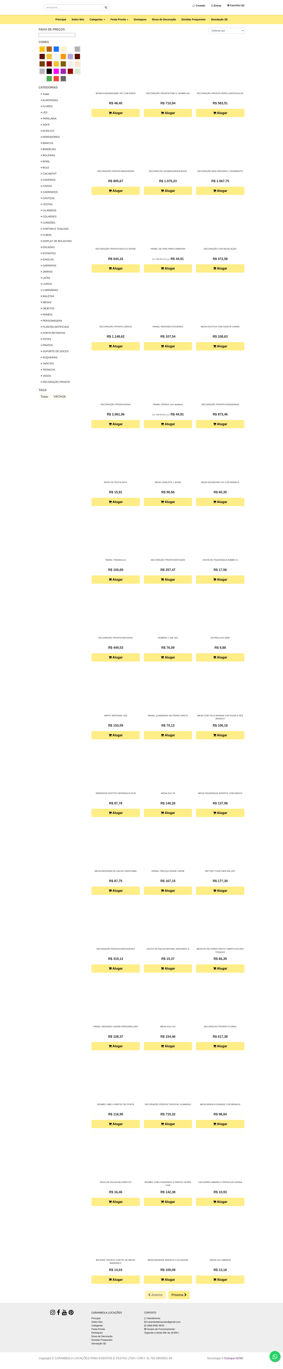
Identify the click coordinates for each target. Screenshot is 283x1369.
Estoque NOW (233, 1358)
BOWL (45, 161)
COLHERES (48, 216)
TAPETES (47, 363)
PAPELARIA (48, 118)
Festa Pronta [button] (120, 19)
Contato (199, 5)
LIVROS (46, 283)
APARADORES (50, 136)
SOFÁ (45, 124)
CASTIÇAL (48, 198)
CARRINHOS (49, 192)
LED (44, 112)
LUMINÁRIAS (49, 290)
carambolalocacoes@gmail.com (163, 1322)
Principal (60, 19)
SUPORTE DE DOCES (55, 351)
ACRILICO (47, 130)
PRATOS (47, 345)
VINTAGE (60, 396)
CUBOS (46, 234)
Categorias (97, 1325)
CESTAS (47, 204)
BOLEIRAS (48, 155)
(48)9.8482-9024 (155, 1325)
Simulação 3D (219, 19)
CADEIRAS (48, 179)
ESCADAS (48, 247)
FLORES (47, 106)
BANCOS (47, 143)
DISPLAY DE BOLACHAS (56, 241)
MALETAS (47, 296)
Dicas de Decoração (164, 19)
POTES (46, 339)
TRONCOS (48, 369)
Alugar (116, 113)
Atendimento (152, 1318)
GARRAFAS (48, 265)
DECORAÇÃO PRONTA (55, 381)
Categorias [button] (97, 19)
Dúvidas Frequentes (193, 19)
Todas (45, 94)
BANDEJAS (48, 149)
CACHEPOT (49, 173)
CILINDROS (48, 210)
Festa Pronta (98, 1329)
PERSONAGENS (51, 320)
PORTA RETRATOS (53, 332)
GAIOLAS (47, 259)
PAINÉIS (46, 314)
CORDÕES (48, 222)
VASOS (46, 375)
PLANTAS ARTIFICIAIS (55, 326)
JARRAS (47, 271)
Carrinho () (235, 5)
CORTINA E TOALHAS (55, 228)
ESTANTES (48, 253)
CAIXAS (46, 185)
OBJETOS (47, 308)
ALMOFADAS (49, 100)
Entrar (216, 5)
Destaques (140, 19)
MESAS (46, 302)
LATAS (45, 277)
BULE (45, 167)
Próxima (179, 1295)
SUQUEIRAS (49, 357)
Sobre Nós (77, 19)
